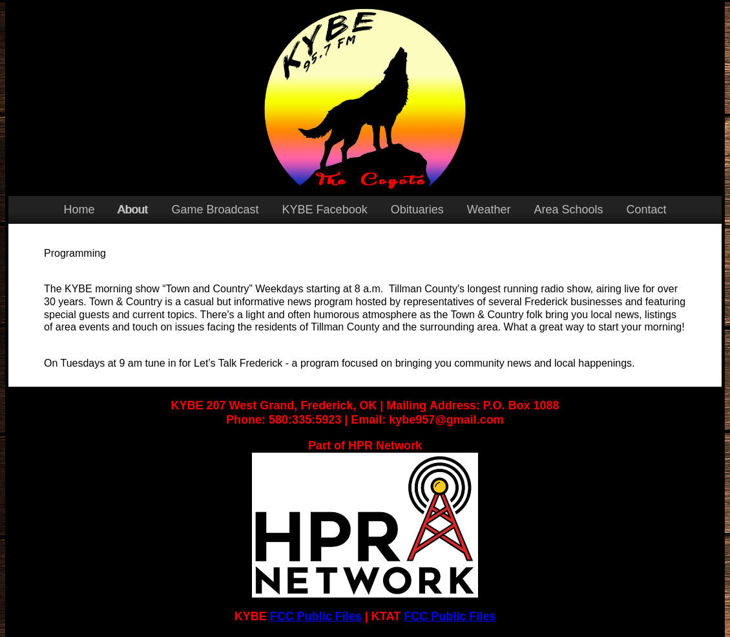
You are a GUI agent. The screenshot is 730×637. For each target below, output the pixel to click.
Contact (646, 209)
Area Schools (568, 209)
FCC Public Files (316, 616)
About (133, 209)
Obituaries (417, 209)
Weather (489, 209)
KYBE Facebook (325, 209)
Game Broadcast (215, 209)
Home (78, 209)
